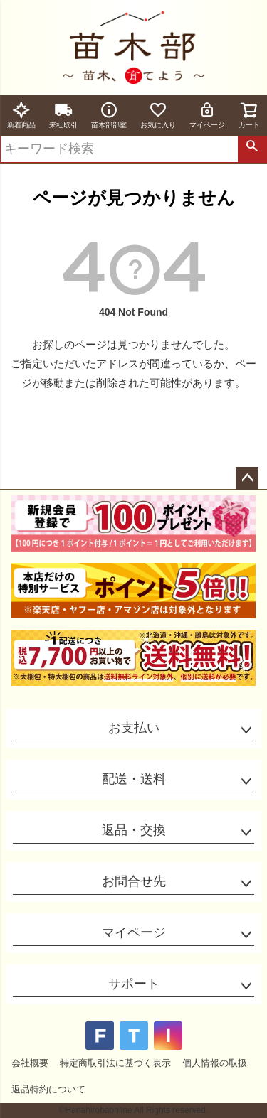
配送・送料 (134, 779)
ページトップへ (247, 478)
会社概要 (29, 1063)
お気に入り (158, 115)
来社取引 (63, 115)
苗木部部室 (109, 115)
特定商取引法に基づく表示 (115, 1063)
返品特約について (48, 1089)
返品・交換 (134, 830)
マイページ (207, 115)
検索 (252, 149)
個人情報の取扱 (214, 1063)
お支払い (133, 728)
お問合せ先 (134, 881)
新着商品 (21, 115)
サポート (133, 984)
